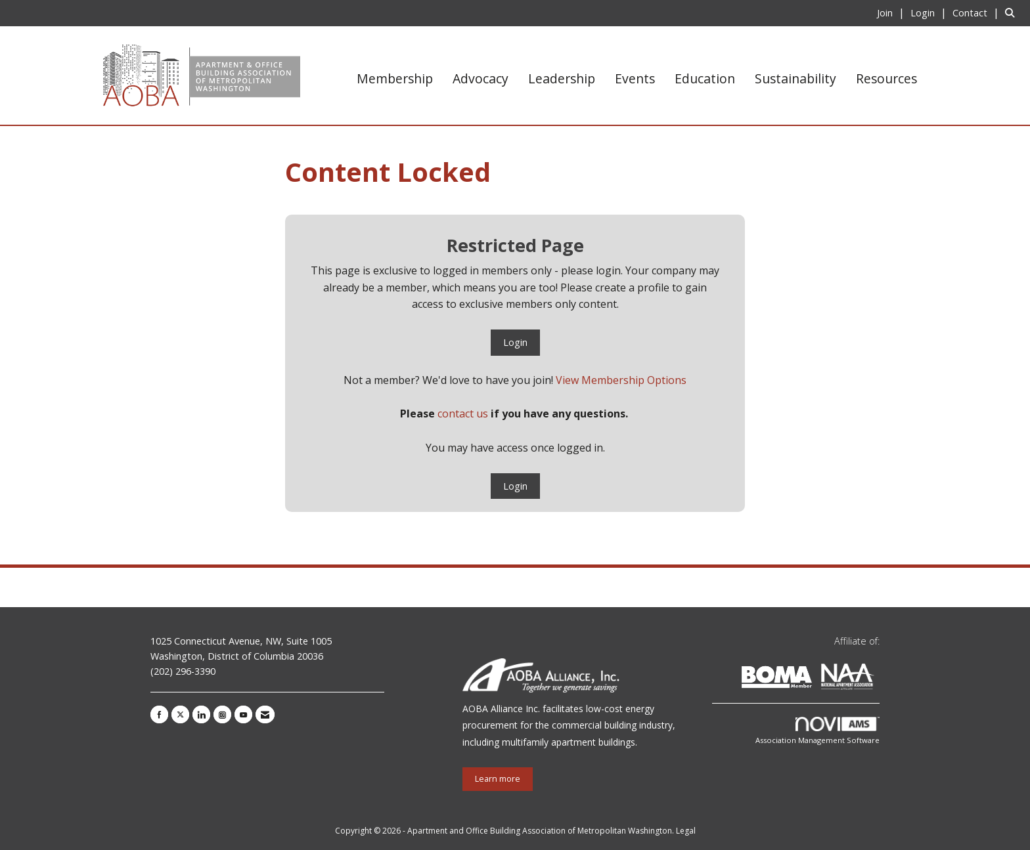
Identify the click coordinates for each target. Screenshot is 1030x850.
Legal (686, 830)
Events (635, 78)
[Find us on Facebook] (159, 714)
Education (705, 78)
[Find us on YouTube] (243, 714)
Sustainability (795, 78)
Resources (886, 78)
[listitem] (892, 12)
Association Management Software (817, 731)
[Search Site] (1012, 12)
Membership (395, 78)
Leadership (561, 78)
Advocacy (480, 78)
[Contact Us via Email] (265, 714)
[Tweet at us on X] (180, 714)
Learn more (497, 778)
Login (515, 342)
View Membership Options (621, 380)
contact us (462, 413)
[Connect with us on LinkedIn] (201, 714)
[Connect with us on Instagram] (222, 714)
